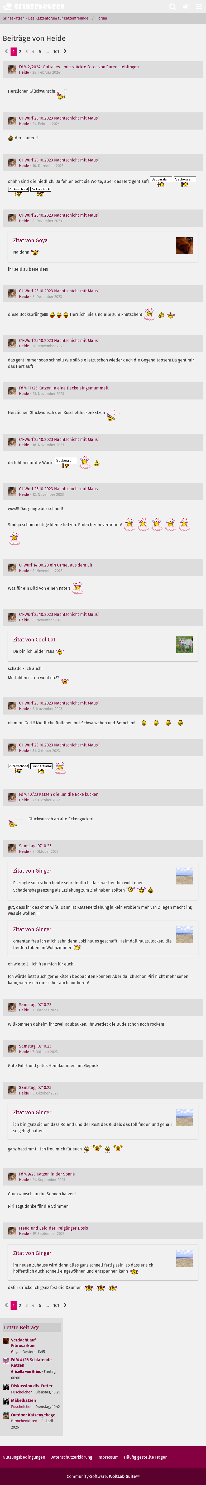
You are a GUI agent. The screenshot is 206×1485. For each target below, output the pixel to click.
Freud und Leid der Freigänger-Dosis (53, 1228)
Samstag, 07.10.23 (35, 845)
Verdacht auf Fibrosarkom (23, 1343)
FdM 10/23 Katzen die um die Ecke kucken (58, 794)
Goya (15, 1352)
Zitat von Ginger (32, 871)
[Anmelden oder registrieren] (186, 6)
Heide (24, 72)
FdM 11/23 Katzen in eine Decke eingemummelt (64, 388)
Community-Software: (103, 1476)
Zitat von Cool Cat (34, 639)
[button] (199, 6)
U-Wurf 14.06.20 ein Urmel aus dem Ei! (55, 565)
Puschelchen (21, 1392)
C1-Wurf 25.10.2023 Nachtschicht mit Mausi (59, 118)
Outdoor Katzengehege (33, 1414)
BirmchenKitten (24, 1421)
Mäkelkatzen (23, 1400)
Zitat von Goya (30, 240)
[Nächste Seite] (65, 51)
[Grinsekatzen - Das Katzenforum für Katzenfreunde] (33, 6)
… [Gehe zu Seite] (47, 51)
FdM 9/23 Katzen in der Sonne (47, 1174)
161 (56, 51)
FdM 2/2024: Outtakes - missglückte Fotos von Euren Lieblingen (79, 66)
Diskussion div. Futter (31, 1385)
